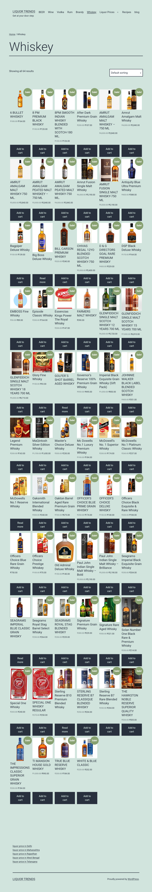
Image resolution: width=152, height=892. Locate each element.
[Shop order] (126, 73)
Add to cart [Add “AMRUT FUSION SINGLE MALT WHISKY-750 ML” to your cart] (109, 214)
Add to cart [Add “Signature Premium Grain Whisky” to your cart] (87, 660)
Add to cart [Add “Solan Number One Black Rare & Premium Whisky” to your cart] (131, 660)
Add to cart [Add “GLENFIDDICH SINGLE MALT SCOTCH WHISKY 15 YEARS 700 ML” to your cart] (131, 344)
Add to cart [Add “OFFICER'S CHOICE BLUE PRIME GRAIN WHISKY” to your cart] (87, 524)
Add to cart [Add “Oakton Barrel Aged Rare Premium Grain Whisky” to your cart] (65, 524)
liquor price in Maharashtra (26, 850)
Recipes (126, 12)
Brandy (80, 12)
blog (136, 12)
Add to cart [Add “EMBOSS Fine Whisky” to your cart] (20, 344)
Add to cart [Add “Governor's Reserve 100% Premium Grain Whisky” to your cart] (87, 409)
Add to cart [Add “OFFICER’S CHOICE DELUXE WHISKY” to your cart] (109, 524)
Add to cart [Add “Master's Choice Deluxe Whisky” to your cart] (65, 467)
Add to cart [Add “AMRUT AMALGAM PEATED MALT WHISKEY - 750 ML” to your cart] (42, 214)
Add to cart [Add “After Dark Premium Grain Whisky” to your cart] (87, 150)
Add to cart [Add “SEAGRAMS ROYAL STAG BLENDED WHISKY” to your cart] (65, 660)
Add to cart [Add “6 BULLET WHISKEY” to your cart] (20, 150)
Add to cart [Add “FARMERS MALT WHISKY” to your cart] (87, 344)
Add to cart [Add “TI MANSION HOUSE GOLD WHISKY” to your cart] (42, 798)
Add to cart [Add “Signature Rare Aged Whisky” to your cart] (109, 660)
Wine (51, 12)
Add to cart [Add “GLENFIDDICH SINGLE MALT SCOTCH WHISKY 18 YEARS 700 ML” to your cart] (20, 409)
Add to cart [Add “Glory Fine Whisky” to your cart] (42, 409)
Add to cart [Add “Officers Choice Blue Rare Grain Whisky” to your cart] (20, 589)
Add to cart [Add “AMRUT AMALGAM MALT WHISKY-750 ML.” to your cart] (20, 214)
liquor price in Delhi (22, 846)
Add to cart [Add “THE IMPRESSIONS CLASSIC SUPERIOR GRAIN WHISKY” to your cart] (20, 798)
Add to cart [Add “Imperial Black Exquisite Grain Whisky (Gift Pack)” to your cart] (109, 409)
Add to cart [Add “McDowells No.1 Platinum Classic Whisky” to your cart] (131, 467)
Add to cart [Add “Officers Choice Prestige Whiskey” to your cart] (42, 589)
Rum (70, 12)
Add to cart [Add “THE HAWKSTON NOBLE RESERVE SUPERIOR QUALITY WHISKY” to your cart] (131, 729)
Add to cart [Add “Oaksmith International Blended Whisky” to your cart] (42, 524)
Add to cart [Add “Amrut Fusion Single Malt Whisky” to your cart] (87, 214)
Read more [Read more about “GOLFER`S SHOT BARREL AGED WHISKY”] (65, 409)
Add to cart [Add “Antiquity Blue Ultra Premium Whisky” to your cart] (131, 214)
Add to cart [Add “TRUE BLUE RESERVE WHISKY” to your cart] (65, 798)
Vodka (60, 12)
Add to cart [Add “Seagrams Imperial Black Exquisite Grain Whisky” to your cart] (131, 589)
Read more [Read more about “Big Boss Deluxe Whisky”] (42, 280)
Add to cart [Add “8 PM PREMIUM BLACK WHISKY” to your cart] (42, 150)
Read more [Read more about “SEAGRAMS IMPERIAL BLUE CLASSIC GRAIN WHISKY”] (20, 660)
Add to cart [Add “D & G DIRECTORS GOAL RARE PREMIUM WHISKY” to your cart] (109, 280)
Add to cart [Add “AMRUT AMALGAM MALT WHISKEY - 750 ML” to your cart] (109, 150)
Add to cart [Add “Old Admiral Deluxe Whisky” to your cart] (65, 589)
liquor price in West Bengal (26, 857)
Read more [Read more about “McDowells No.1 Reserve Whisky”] (20, 524)
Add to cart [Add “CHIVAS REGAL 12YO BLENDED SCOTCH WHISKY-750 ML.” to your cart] (87, 280)
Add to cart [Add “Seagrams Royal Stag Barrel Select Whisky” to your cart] (42, 660)
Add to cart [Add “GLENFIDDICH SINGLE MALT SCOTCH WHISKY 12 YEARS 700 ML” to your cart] (109, 344)
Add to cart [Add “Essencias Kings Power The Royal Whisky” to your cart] (65, 344)
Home (12, 34)
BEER (42, 12)
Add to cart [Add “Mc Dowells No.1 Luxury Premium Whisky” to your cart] (87, 467)
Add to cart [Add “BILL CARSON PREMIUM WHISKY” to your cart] (65, 280)
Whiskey (91, 12)
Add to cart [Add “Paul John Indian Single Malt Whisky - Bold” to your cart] (87, 589)
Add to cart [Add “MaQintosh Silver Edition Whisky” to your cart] (42, 467)
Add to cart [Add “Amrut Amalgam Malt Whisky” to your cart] (131, 150)
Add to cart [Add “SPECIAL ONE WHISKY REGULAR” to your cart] (42, 729)
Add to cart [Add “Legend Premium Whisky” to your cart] (20, 467)
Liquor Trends (24, 11)
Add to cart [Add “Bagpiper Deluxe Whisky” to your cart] (20, 280)
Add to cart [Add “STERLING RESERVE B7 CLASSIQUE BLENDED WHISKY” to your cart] (87, 729)
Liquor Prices (107, 12)
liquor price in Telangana (25, 861)
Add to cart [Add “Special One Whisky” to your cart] (20, 729)
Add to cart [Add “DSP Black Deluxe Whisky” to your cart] (131, 280)
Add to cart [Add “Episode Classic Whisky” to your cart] (42, 344)
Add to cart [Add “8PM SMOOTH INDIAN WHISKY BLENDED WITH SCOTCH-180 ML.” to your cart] (65, 150)
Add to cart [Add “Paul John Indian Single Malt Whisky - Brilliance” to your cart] (109, 589)
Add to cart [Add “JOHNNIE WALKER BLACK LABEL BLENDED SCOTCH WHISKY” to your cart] (131, 409)
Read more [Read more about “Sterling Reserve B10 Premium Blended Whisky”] (65, 729)
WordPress (133, 879)
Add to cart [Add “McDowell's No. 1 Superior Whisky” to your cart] (109, 467)
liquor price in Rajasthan (25, 853)
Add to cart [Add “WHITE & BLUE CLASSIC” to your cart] (87, 798)
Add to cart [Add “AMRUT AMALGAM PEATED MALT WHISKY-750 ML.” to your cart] (65, 214)
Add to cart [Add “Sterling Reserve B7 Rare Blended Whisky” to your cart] (109, 729)
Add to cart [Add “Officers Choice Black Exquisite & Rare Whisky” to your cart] (131, 524)
